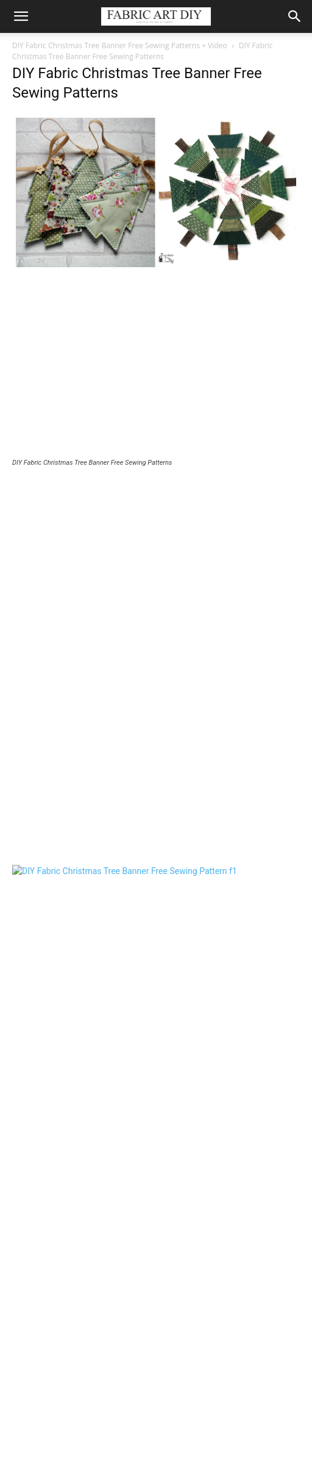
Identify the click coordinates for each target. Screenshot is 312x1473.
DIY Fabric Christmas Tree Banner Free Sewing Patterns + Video (119, 45)
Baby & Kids (94, 1437)
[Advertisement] (156, 366)
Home (201, 1437)
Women (139, 1437)
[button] (20, 16)
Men (171, 1437)
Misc (230, 1437)
